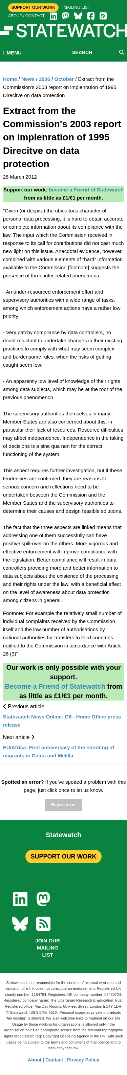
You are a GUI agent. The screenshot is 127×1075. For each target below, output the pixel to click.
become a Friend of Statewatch (86, 189)
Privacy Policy (83, 1059)
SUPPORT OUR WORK (63, 856)
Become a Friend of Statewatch (55, 686)
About (34, 1059)
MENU (12, 52)
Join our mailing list (47, 948)
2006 (44, 79)
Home (10, 79)
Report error (63, 804)
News (28, 79)
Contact (54, 1059)
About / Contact (26, 16)
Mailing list (77, 7)
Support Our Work (33, 7)
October (64, 79)
